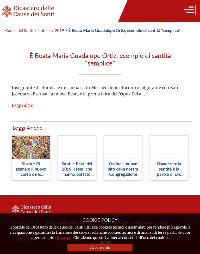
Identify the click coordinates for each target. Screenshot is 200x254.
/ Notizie (43, 30)
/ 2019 (58, 30)
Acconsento (100, 247)
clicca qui (63, 237)
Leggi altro (22, 105)
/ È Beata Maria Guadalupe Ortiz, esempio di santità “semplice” (122, 30)
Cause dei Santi (19, 30)
